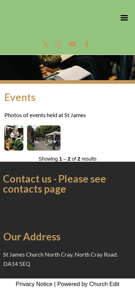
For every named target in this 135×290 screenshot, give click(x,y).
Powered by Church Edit (88, 284)
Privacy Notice (34, 284)
